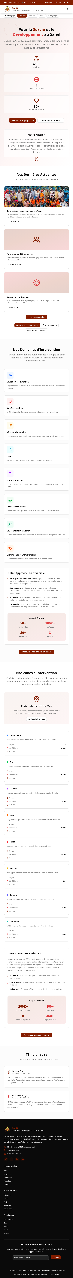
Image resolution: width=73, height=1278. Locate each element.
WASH (6, 1202)
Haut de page (10, 16)
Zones (42, 16)
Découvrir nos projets (22, 120)
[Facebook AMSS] (56, 2)
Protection (7, 1205)
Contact (6, 1184)
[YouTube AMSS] (67, 2)
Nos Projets (8, 1174)
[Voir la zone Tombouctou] (36, 743)
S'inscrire (55, 1257)
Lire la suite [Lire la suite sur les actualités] (13, 221)
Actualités (22, 16)
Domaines (32, 16)
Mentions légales (20, 1274)
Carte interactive (50, 325)
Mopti (6, 1226)
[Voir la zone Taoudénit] (36, 929)
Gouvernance (8, 1209)
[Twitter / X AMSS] (59, 2)
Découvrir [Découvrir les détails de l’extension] (13, 307)
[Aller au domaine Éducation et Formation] (36, 380)
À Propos (7, 1171)
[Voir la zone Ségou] (36, 850)
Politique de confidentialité (37, 1274)
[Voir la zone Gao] (36, 770)
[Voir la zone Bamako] (36, 903)
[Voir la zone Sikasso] (36, 876)
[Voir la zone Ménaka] (36, 796)
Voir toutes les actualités (36, 317)
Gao (5, 1223)
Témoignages (53, 16)
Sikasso (6, 1233)
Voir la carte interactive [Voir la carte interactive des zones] (36, 719)
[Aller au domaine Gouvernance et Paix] (36, 504)
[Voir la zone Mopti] (36, 823)
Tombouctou (8, 1219)
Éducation (7, 1195)
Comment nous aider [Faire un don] (50, 120)
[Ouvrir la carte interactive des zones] (50, 325)
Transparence (54, 1274)
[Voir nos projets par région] (36, 330)
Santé (6, 1199)
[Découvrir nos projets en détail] (27, 325)
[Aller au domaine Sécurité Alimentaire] (36, 429)
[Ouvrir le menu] (67, 9)
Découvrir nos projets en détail (27, 325)
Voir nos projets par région (36, 330)
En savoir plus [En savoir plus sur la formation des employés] (14, 264)
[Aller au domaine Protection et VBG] (36, 479)
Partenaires (8, 1178)
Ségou (6, 1230)
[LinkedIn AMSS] (63, 2)
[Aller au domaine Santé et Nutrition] (36, 405)
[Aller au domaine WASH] (36, 454)
